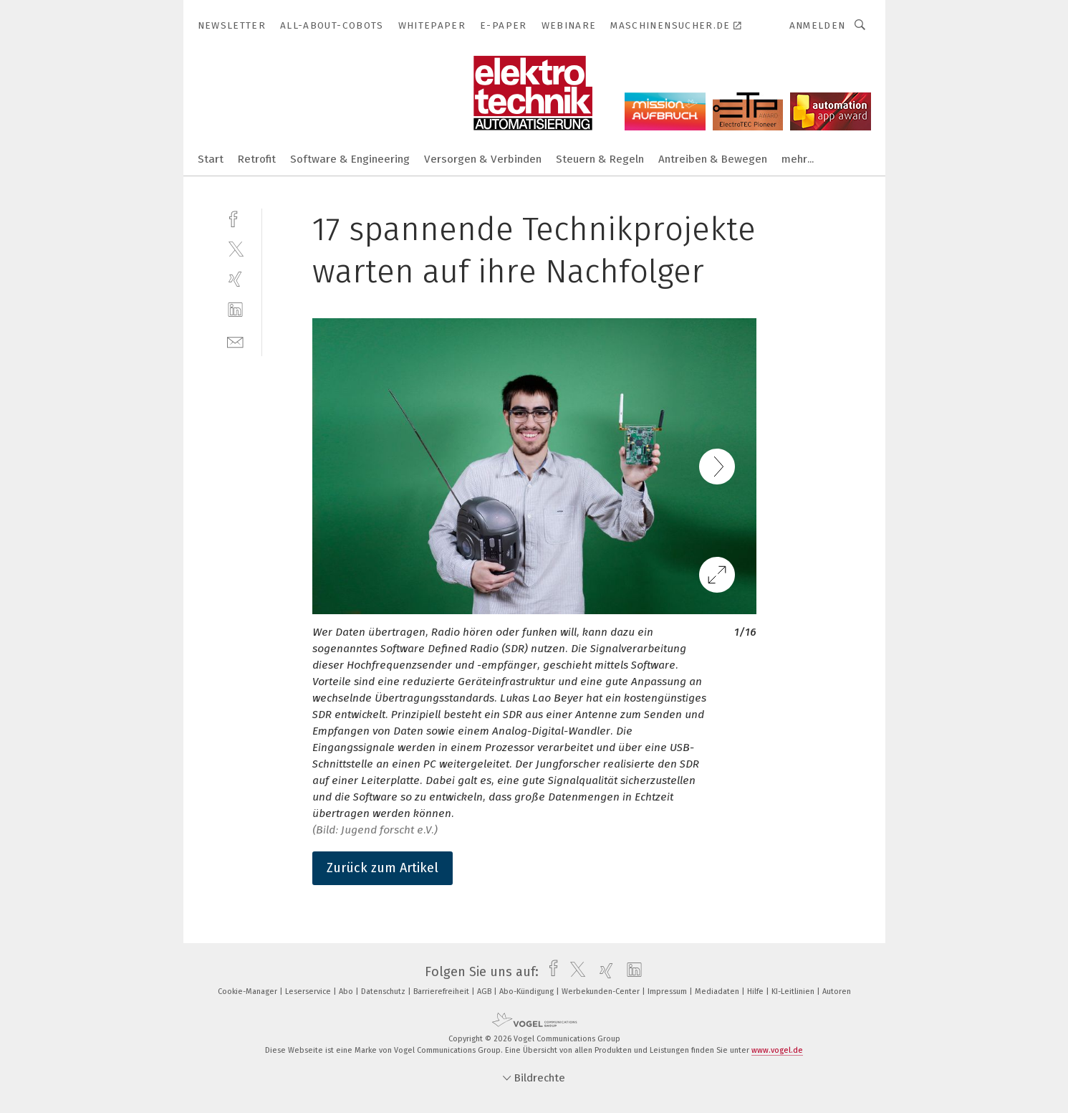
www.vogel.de (777, 1050)
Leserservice (309, 991)
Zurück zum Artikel (382, 868)
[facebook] (235, 217)
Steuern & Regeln (600, 159)
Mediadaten (718, 991)
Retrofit (257, 159)
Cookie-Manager (248, 991)
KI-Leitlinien (794, 991)
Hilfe (756, 991)
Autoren (836, 991)
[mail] (235, 341)
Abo (347, 991)
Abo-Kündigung (527, 991)
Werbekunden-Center (602, 991)
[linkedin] (235, 310)
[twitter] (235, 248)
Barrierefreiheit (442, 991)
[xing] (235, 279)
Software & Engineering (350, 159)
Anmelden (817, 25)
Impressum (668, 991)
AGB (485, 991)
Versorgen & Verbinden (483, 159)
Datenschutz (384, 991)
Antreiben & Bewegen (712, 159)
